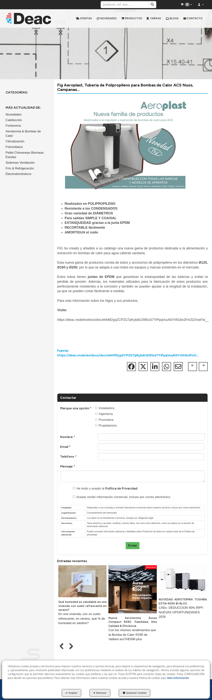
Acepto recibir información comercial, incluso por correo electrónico (121, 497)
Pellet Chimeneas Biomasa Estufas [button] (24, 155)
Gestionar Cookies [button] (134, 692)
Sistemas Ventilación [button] (20, 162)
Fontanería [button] (13, 125)
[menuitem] (83, 18)
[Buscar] (152, 4)
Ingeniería (104, 414)
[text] (125, 4)
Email (65, 447)
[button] (29, 18)
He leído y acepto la (105, 488)
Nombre (67, 437)
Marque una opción (76, 408)
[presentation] (61, 645)
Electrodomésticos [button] (18, 174)
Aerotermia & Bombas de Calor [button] (23, 134)
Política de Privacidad (121, 488)
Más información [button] (178, 678)
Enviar (132, 545)
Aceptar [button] (71, 692)
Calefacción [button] (14, 120)
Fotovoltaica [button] (14, 147)
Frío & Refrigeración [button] (20, 168)
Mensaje (67, 466)
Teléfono (68, 456)
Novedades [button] (14, 114)
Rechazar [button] (99, 692)
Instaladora (104, 408)
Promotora (104, 420)
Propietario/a (106, 425)
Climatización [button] (15, 141)
